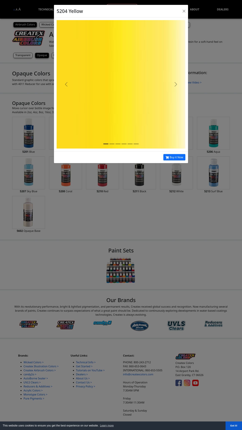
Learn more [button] (107, 425)
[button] (66, 84)
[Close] (184, 11)
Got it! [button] (233, 425)
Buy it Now (174, 157)
